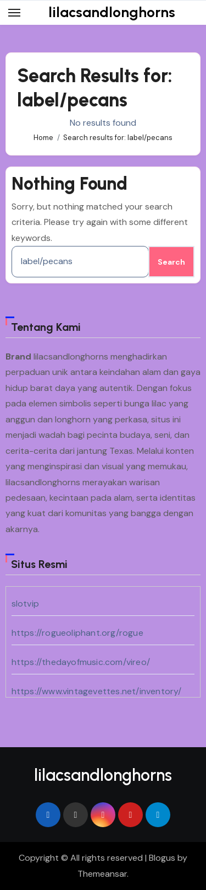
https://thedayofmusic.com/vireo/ (81, 662)
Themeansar (102, 874)
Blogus (162, 858)
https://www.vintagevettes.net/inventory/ (97, 691)
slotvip (25, 603)
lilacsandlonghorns (111, 12)
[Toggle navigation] (14, 12)
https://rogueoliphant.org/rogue (77, 633)
